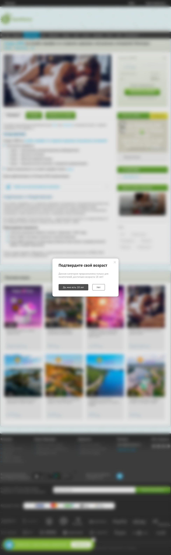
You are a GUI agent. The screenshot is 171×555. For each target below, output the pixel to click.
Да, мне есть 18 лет (73, 287)
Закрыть (115, 262)
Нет (99, 287)
